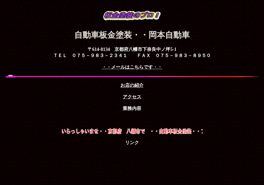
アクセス (132, 96)
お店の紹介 (132, 85)
